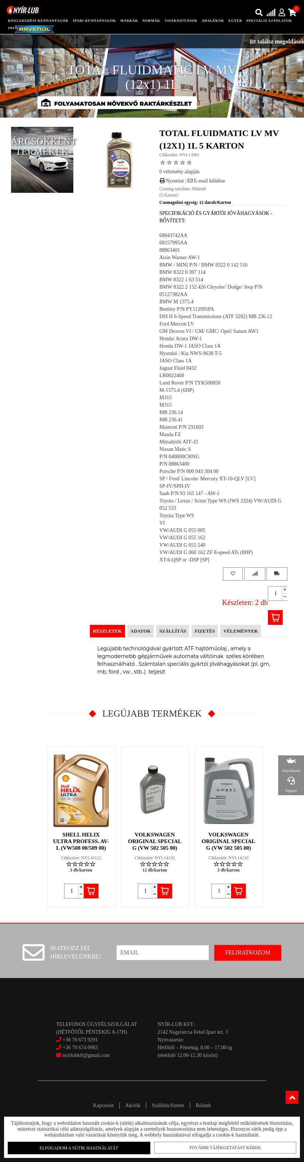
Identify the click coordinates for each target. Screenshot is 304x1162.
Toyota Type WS (177, 515)
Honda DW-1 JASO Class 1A (190, 346)
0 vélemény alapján (180, 171)
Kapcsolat (103, 1105)
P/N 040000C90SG (180, 456)
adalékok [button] (213, 20)
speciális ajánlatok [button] (269, 20)
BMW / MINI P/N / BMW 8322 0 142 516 (204, 265)
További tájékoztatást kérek (225, 1147)
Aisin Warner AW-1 (180, 257)
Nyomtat (172, 181)
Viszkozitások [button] (181, 20)
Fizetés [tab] (205, 631)
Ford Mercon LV (177, 324)
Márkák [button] (129, 20)
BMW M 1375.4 (177, 302)
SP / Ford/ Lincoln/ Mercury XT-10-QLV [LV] (208, 478)
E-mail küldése (206, 181)
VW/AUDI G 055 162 (183, 537)
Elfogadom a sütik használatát (78, 1148)
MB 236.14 (171, 412)
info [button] (13, 28)
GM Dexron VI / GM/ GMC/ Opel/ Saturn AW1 (209, 331)
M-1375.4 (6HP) (177, 390)
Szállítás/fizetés (168, 1105)
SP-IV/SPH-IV (175, 486)
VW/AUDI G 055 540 (183, 545)
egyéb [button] (235, 20)
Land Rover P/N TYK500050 (190, 383)
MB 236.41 (171, 419)
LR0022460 (172, 375)
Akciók (132, 1105)
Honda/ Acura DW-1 (181, 338)
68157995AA (174, 243)
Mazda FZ (170, 434)
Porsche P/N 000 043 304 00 (189, 471)
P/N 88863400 (174, 464)
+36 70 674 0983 (80, 1047)
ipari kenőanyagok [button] (94, 20)
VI (162, 523)
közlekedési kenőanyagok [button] (38, 20)
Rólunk (203, 1105)
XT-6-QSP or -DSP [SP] (185, 560)
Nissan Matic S (175, 449)
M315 (166, 397)
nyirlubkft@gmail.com (83, 1055)
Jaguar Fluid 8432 (178, 368)
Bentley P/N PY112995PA (187, 309)
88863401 (170, 250)
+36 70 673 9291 (80, 1040)
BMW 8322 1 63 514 (181, 279)
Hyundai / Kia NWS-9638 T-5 (191, 353)
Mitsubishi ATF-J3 (179, 442)
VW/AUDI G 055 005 (183, 530)
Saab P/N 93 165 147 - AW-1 (190, 493)
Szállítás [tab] (172, 631)
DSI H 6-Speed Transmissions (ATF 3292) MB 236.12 (216, 316)
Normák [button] (151, 20)
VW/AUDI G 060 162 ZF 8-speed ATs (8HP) (206, 552)
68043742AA (174, 235)
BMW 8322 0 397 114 (183, 272)
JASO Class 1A (176, 360)
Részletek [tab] (107, 631)
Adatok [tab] (140, 631)
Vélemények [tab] (240, 631)
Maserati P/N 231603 (182, 427)
